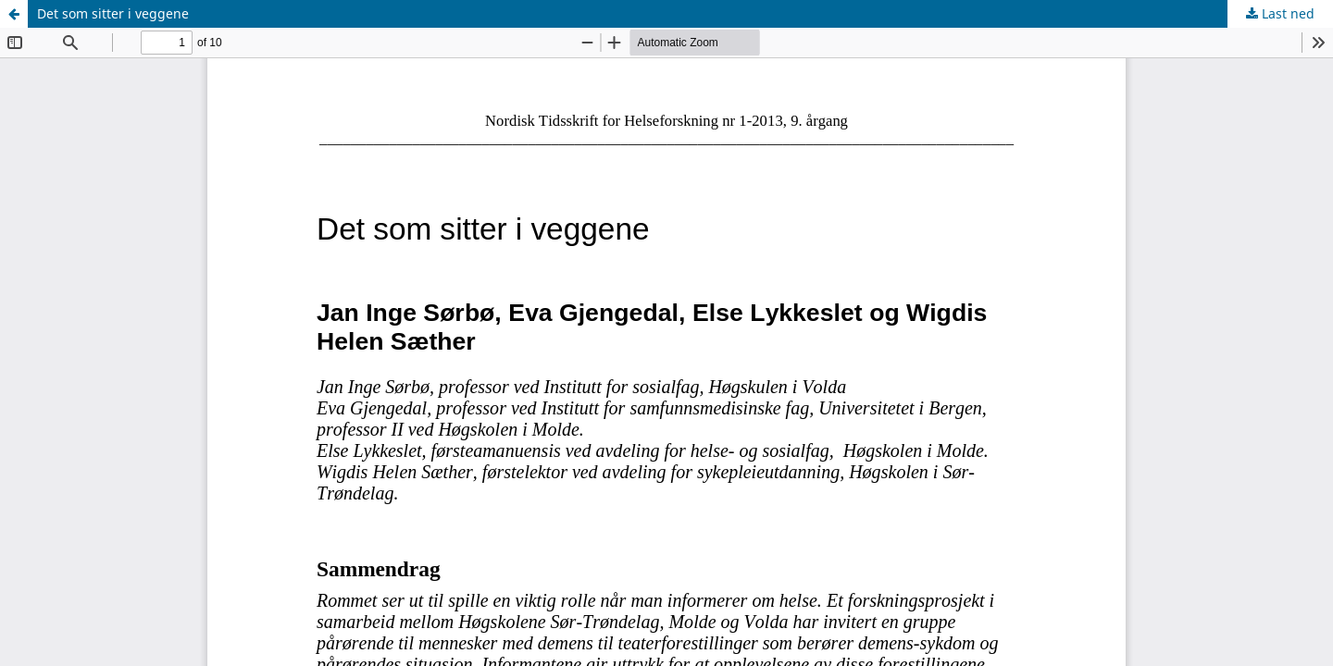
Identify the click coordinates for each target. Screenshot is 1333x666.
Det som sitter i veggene (113, 13)
